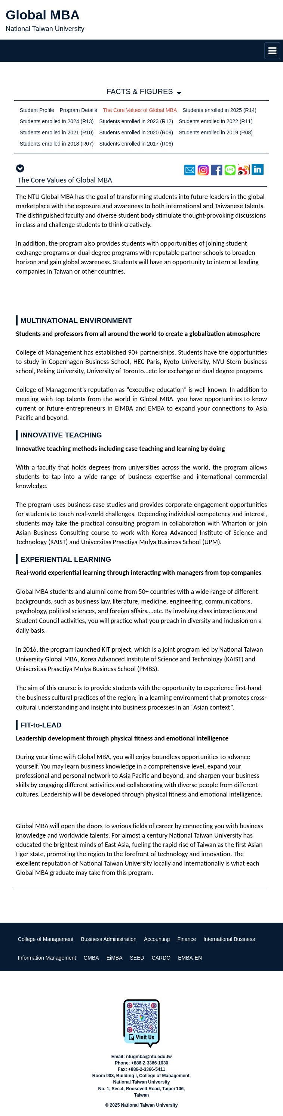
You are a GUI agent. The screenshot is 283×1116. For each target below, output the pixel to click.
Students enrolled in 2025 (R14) (219, 110)
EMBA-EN (190, 958)
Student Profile (37, 110)
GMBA (91, 958)
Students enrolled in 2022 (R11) (216, 121)
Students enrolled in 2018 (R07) (57, 144)
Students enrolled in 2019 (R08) (216, 132)
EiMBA (115, 958)
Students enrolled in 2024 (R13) (57, 121)
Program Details (78, 110)
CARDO (161, 958)
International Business (229, 939)
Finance (186, 939)
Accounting (157, 939)
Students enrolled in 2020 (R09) (136, 132)
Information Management (47, 958)
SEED (137, 958)
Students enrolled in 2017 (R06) (136, 144)
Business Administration (109, 939)
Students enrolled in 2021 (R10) (57, 132)
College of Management (46, 939)
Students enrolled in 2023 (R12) (136, 121)
